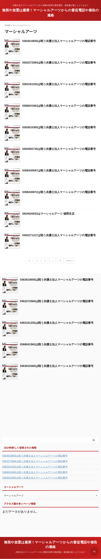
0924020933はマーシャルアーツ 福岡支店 (48, 213)
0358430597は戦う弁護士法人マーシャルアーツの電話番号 (59, 170)
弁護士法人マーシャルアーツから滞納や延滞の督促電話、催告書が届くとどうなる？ (51, 552)
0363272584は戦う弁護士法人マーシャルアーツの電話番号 (59, 62)
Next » (70, 260)
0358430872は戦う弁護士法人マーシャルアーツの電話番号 (59, 192)
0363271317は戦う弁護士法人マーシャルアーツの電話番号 (59, 235)
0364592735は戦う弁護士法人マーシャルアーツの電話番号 (59, 148)
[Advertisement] (25, 414)
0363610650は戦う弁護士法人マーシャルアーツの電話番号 (59, 41)
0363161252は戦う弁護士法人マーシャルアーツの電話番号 (59, 84)
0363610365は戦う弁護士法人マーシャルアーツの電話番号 (59, 127)
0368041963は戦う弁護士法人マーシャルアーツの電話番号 (59, 105)
